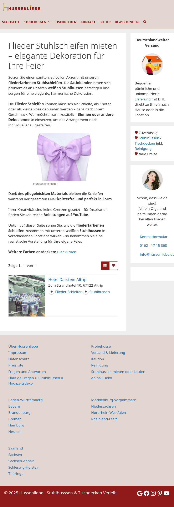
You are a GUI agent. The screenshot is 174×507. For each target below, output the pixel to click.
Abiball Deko (101, 377)
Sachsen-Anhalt (21, 460)
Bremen (14, 419)
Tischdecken (145, 143)
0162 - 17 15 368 (153, 245)
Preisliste (15, 365)
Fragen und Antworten (27, 371)
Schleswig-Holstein (24, 467)
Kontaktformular (154, 236)
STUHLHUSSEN (38, 22)
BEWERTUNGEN (127, 22)
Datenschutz (18, 359)
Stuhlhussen (149, 138)
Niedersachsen (103, 406)
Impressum (17, 352)
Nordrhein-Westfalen (108, 412)
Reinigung (143, 148)
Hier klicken (66, 251)
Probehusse (101, 346)
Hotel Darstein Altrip (67, 279)
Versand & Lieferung (108, 352)
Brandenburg (19, 412)
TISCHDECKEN (65, 22)
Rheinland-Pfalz (104, 419)
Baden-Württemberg (25, 399)
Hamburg (16, 425)
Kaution (97, 359)
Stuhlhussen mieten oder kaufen (118, 371)
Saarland (15, 448)
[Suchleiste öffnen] (145, 22)
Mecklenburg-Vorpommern (113, 399)
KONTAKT (88, 22)
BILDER (105, 22)
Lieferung (143, 99)
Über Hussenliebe (23, 346)
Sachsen (15, 454)
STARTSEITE (11, 22)
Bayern (14, 406)
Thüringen (17, 473)
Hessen (14, 431)
